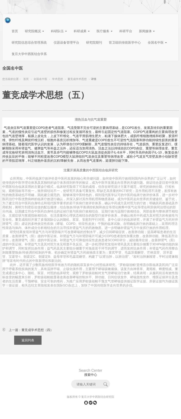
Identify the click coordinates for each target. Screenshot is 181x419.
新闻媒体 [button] (147, 31)
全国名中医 (40, 79)
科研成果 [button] (82, 31)
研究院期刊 (94, 42)
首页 (15, 31)
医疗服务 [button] (105, 31)
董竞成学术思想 (77, 79)
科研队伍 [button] (59, 31)
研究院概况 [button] (34, 31)
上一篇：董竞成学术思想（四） (31, 330)
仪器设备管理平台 (66, 42)
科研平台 (125, 31)
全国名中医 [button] (157, 42)
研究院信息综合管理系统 (29, 42)
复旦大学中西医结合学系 (29, 54)
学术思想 (57, 79)
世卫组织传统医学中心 (125, 42)
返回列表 (27, 340)
